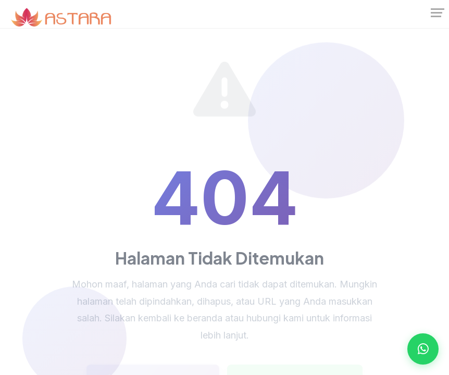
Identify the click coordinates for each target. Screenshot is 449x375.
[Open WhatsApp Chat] (423, 349)
